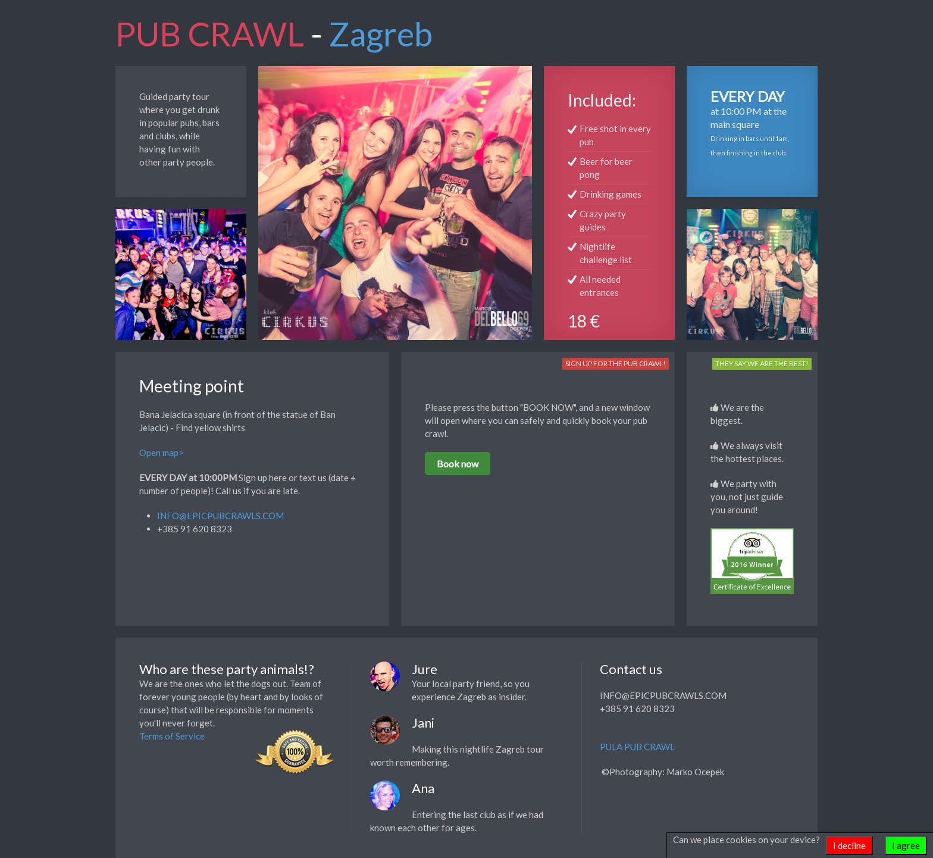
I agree (906, 845)
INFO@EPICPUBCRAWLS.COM (220, 515)
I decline (849, 845)
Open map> (161, 452)
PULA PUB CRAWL (637, 746)
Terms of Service (172, 736)
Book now (457, 463)
